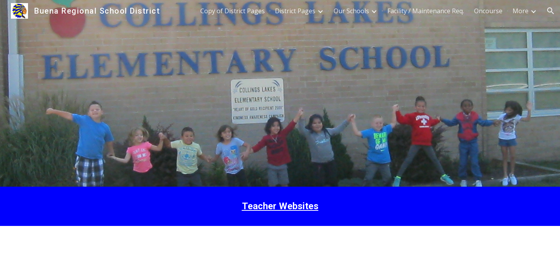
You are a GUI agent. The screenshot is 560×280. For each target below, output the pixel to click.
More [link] (520, 11)
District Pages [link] (295, 11)
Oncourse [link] (488, 11)
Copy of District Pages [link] (232, 11)
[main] (280, 206)
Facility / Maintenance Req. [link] (425, 11)
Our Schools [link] (351, 11)
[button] (550, 11)
